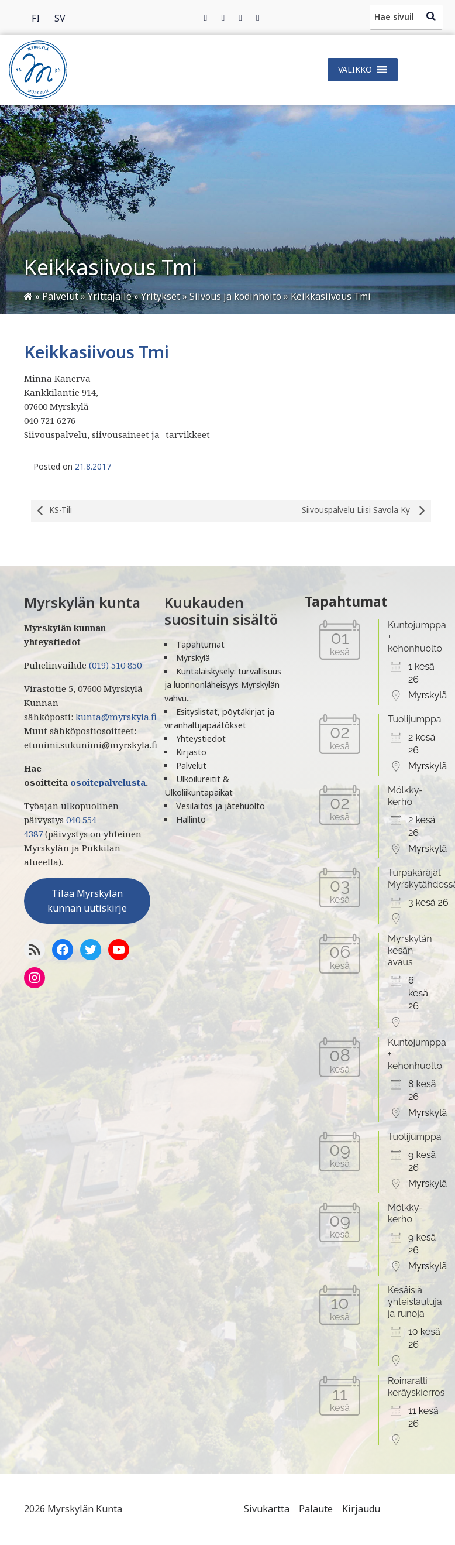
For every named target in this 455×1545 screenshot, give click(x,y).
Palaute (316, 1508)
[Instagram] (240, 17)
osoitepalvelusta (108, 782)
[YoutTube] (118, 949)
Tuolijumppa (415, 719)
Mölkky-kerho (405, 796)
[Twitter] (223, 17)
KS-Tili (51, 511)
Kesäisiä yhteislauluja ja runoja (415, 1301)
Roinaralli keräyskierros (416, 1386)
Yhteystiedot (201, 738)
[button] (355, 69)
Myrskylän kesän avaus (410, 950)
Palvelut (191, 765)
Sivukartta (266, 1508)
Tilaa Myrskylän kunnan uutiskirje (87, 901)
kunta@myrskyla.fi (116, 716)
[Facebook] (206, 17)
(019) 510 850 (115, 665)
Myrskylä (193, 657)
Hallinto (191, 819)
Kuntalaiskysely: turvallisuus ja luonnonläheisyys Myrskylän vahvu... (222, 685)
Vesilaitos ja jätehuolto (220, 805)
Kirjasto (191, 752)
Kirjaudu (361, 1508)
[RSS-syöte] (34, 949)
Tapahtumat (200, 644)
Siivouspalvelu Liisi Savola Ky (366, 511)
